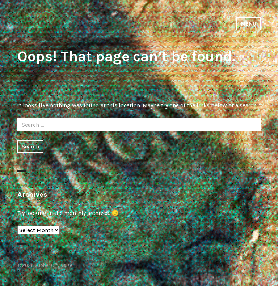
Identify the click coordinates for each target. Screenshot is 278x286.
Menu (248, 23)
